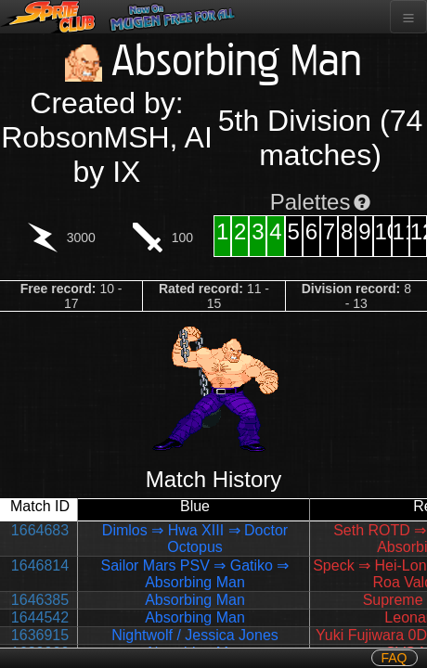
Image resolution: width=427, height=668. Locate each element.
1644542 (40, 617)
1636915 (40, 635)
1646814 (40, 565)
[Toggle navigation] (408, 16)
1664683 (40, 530)
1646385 (40, 600)
